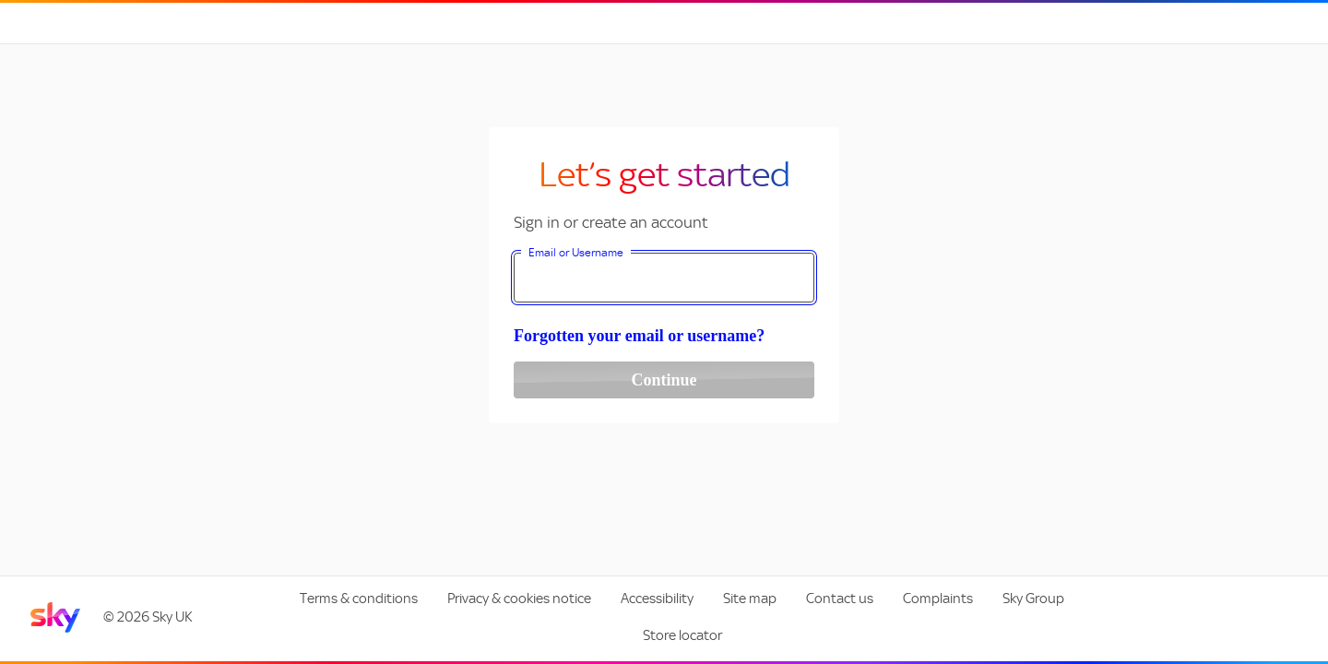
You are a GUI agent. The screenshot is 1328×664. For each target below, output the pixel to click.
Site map (750, 598)
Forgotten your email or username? (639, 335)
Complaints (938, 598)
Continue (663, 380)
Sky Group (1033, 598)
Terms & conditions (359, 598)
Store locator (682, 635)
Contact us (839, 598)
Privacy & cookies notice (519, 598)
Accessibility (657, 598)
